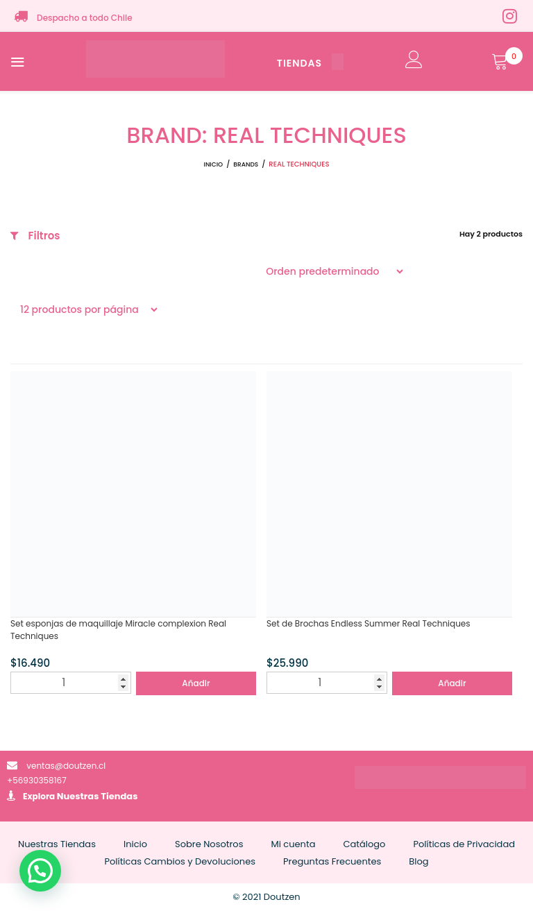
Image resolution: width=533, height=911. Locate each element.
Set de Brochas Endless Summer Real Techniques (368, 623)
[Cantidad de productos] (70, 683)
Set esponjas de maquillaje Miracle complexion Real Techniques (118, 630)
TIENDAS (310, 63)
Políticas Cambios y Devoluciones (179, 861)
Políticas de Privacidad (464, 844)
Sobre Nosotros (209, 844)
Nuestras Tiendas (97, 796)
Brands (245, 164)
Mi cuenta (293, 844)
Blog (418, 861)
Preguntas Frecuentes (332, 861)
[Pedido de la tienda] (330, 271)
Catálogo (364, 844)
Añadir (196, 683)
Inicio (213, 164)
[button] (40, 871)
